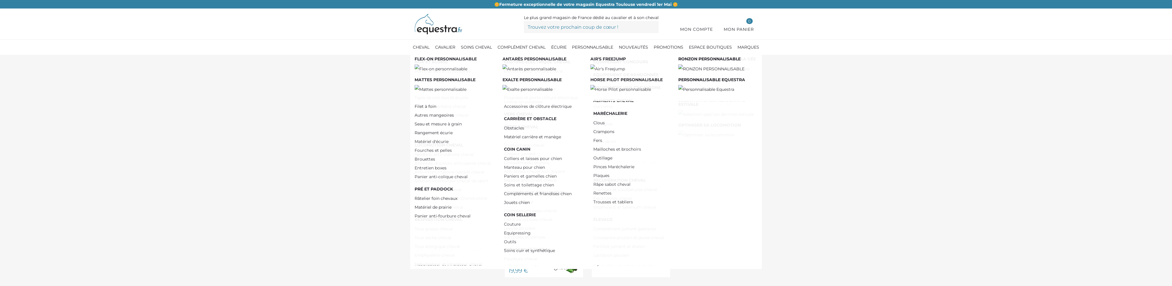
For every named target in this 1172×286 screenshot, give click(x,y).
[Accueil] (417, 61)
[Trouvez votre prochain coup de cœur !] (591, 27)
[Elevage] (489, 61)
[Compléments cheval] (450, 61)
